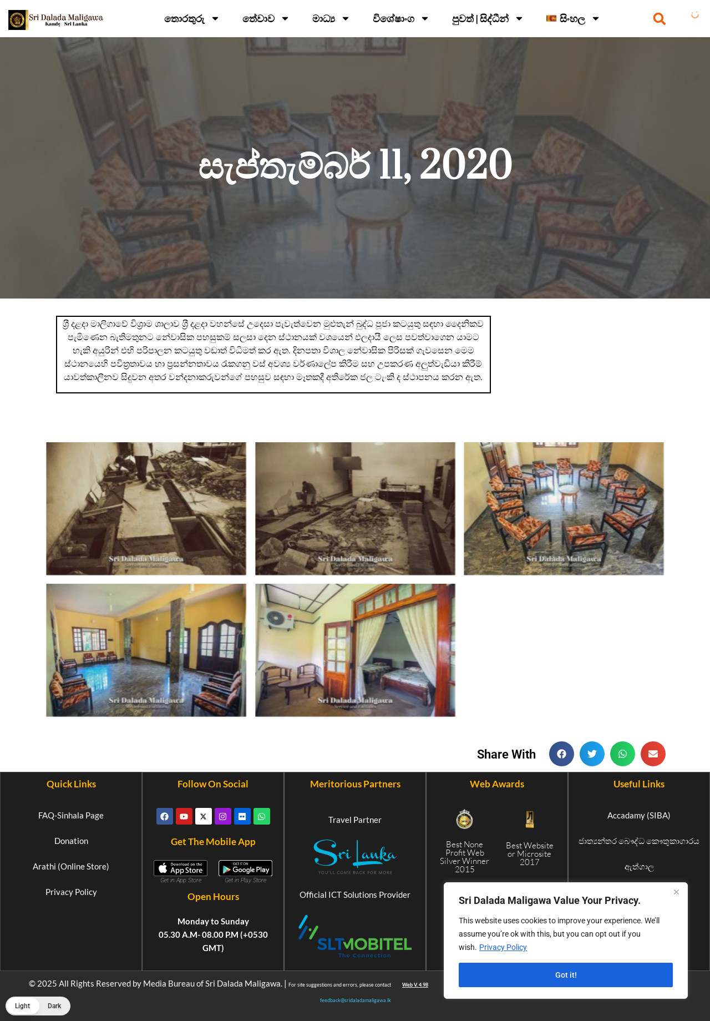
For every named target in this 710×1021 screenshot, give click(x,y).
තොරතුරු (192, 18)
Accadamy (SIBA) (639, 815)
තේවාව (266, 18)
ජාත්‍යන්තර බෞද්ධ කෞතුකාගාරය (639, 841)
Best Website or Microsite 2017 (530, 853)
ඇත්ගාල (639, 866)
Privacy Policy (503, 947)
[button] (660, 19)
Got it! (566, 975)
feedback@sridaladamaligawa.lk (355, 1000)
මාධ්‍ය (331, 18)
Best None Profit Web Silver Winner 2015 (464, 857)
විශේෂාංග (401, 18)
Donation (71, 841)
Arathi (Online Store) (71, 866)
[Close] (676, 891)
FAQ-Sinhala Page (71, 815)
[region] (566, 940)
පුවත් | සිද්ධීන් (488, 18)
